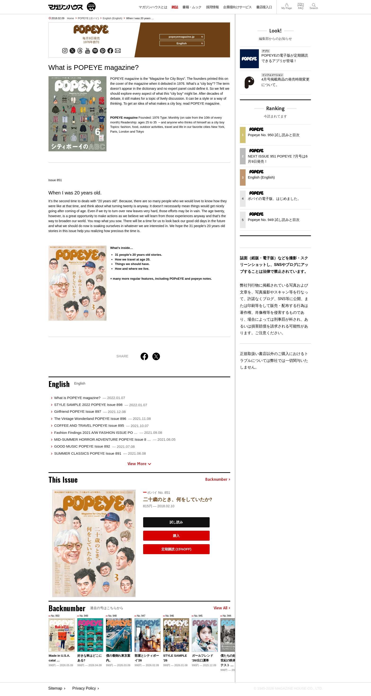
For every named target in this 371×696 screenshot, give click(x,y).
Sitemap (55, 690)
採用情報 (212, 7)
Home (70, 18)
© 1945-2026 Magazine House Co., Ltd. (285, 690)
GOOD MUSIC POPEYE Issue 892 (94, 448)
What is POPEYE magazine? (89, 400)
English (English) (112, 18)
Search (313, 4)
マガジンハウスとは (153, 7)
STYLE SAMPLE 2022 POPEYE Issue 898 (100, 406)
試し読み (176, 524)
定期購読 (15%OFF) (176, 551)
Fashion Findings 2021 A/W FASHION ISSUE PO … (108, 434)
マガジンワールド (72, 6)
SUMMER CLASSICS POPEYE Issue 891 (100, 455)
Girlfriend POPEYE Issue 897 (90, 413)
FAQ (300, 4)
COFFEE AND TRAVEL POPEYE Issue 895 (101, 427)
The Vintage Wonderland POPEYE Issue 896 (102, 420)
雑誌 (175, 7)
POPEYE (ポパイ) (88, 18)
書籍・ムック (191, 7)
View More (139, 465)
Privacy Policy (84, 690)
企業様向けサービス (237, 7)
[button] (226, 642)
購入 (176, 537)
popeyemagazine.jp (183, 37)
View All (222, 610)
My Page (286, 4)
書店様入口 (264, 7)
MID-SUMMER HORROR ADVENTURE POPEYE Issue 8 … (115, 441)
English (189, 45)
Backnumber (217, 481)
